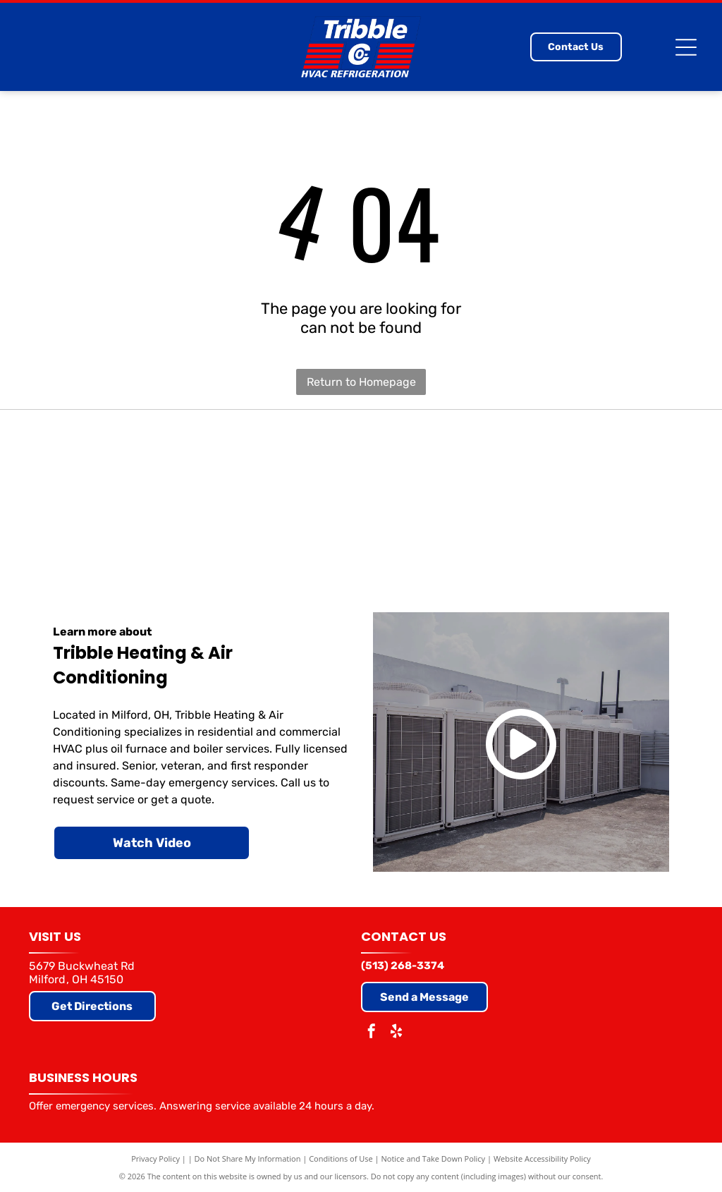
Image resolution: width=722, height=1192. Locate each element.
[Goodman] (361, 493)
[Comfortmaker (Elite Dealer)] (499, 493)
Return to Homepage (361, 382)
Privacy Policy (155, 1158)
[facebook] (371, 1033)
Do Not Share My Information (248, 1158)
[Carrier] (83, 493)
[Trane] (222, 493)
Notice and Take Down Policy (433, 1158)
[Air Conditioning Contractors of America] (638, 493)
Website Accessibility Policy (542, 1158)
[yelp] (396, 1033)
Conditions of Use (341, 1158)
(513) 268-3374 (402, 965)
